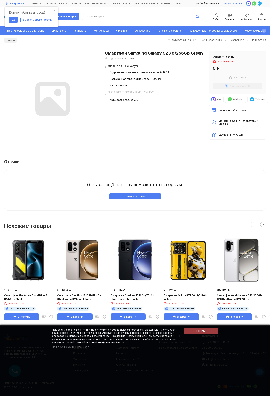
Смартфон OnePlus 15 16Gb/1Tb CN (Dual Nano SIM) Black (133, 297)
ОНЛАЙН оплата (121, 3)
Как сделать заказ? (96, 3)
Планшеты (80, 30)
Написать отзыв (135, 196)
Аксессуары (142, 30)
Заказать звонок (233, 3)
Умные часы (101, 30)
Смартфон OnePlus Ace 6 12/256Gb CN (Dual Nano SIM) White (239, 297)
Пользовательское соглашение (152, 3)
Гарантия (76, 3)
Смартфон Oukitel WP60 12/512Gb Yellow (185, 297)
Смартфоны (59, 30)
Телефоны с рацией (169, 30)
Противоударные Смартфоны (26, 30)
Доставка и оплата (56, 3)
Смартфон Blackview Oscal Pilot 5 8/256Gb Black (25, 297)
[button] (264, 31)
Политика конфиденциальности (71, 346)
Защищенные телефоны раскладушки (213, 30)
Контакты (36, 3)
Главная (10, 40)
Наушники (122, 30)
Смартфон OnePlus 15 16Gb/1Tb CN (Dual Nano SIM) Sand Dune (79, 297)
